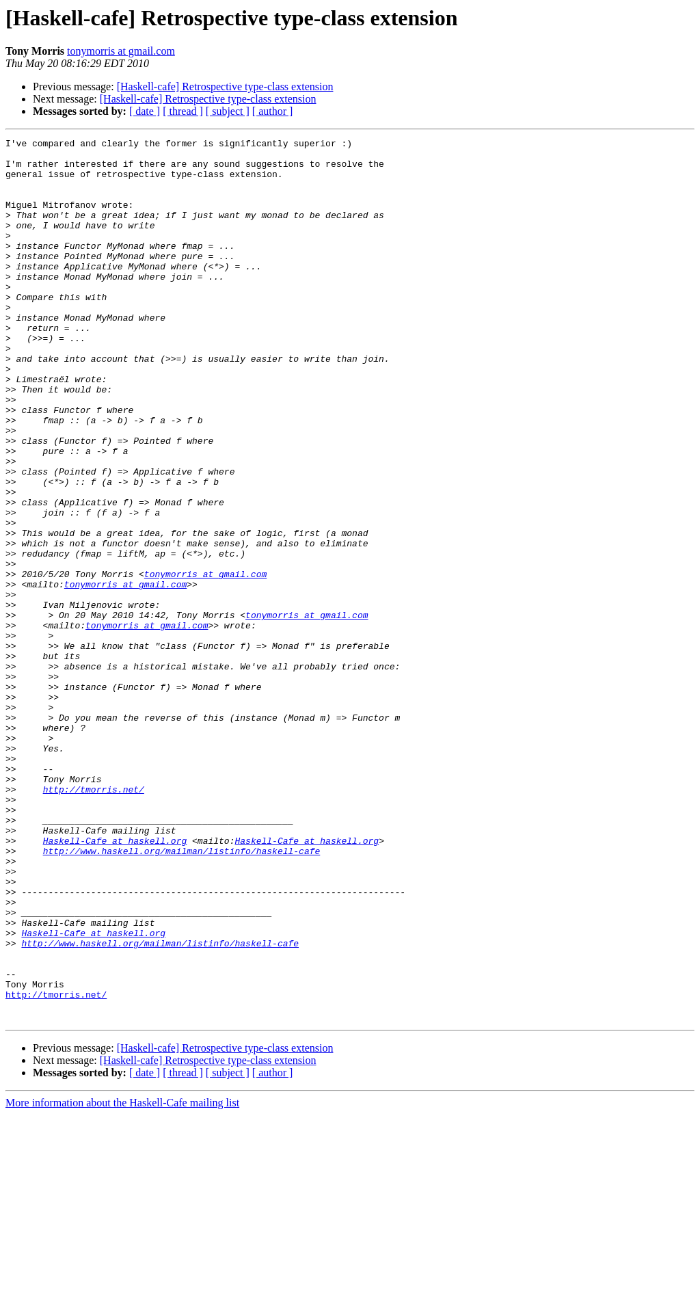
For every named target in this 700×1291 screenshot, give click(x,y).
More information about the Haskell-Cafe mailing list (122, 1279)
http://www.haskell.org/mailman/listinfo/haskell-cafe (182, 994)
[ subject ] (228, 111)
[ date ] (144, 111)
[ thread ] (183, 111)
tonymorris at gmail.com (121, 51)
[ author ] (272, 111)
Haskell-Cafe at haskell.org (115, 982)
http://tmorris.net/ (93, 920)
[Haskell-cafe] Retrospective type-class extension (225, 86)
